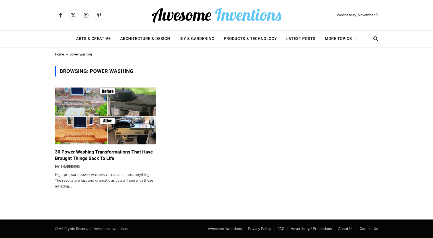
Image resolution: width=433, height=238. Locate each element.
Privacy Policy (259, 229)
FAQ (281, 229)
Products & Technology (250, 38)
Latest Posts (301, 38)
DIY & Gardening (196, 38)
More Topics (338, 38)
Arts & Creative (93, 38)
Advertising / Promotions (311, 229)
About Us (345, 229)
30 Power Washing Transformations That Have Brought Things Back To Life (104, 155)
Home (59, 54)
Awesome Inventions (225, 229)
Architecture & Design (145, 38)
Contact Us (369, 229)
